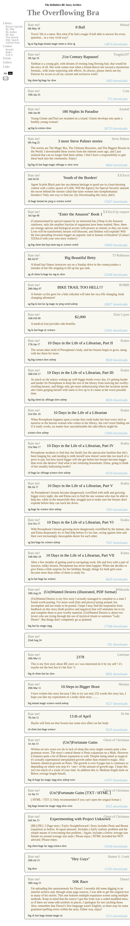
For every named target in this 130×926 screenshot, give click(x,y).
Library (7, 23)
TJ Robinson (120, 255)
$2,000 (80, 317)
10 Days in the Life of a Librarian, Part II (80, 343)
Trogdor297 (121, 54)
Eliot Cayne (121, 314)
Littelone (123, 654)
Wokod (124, 25)
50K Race (80, 881)
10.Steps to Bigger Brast (80, 686)
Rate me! (34, 25)
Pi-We (125, 714)
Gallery (7, 62)
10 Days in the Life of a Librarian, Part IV (80, 445)
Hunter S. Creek (118, 856)
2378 (80, 657)
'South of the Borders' (80, 177)
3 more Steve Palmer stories (80, 141)
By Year (10, 34)
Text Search (12, 37)
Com (126, 91)
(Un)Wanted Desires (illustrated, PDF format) (80, 592)
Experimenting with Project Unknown (80, 819)
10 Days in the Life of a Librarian (80, 412)
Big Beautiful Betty (80, 257)
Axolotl (124, 109)
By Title (10, 29)
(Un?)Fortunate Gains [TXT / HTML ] (80, 793)
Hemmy (124, 684)
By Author (11, 32)
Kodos (125, 340)
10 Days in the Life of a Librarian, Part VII (80, 555)
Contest (7, 46)
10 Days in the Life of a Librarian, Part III (80, 372)
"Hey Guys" (80, 859)
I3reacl (124, 879)
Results (10, 49)
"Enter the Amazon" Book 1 (80, 214)
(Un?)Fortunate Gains (80, 742)
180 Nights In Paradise (80, 111)
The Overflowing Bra (63, 12)
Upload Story (13, 42)
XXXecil (123, 175)
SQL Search (12, 40)
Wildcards (122, 589)
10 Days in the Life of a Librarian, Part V (80, 486)
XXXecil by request (116, 212)
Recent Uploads (14, 26)
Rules (9, 52)
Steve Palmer (120, 139)
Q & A (9, 54)
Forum (7, 58)
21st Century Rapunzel (80, 57)
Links (6, 66)
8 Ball (80, 27)
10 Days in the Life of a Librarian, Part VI (80, 522)
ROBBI (124, 285)
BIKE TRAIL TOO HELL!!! (80, 287)
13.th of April (80, 716)
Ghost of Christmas (116, 740)
